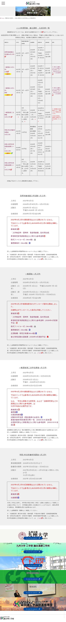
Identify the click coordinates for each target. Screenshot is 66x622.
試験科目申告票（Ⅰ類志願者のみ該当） (26, 417)
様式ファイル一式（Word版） (22, 240)
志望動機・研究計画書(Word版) (23, 333)
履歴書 (13, 412)
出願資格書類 (16, 415)
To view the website (33, 538)
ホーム (2, 18)
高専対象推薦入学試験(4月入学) (9, 54)
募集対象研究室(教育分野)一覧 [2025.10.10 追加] (30, 420)
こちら (39, 259)
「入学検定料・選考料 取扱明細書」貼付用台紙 (30, 233)
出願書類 (14, 498)
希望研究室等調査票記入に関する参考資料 (27, 236)
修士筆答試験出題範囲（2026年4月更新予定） (29, 337)
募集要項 (14, 229)
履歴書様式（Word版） (20, 243)
